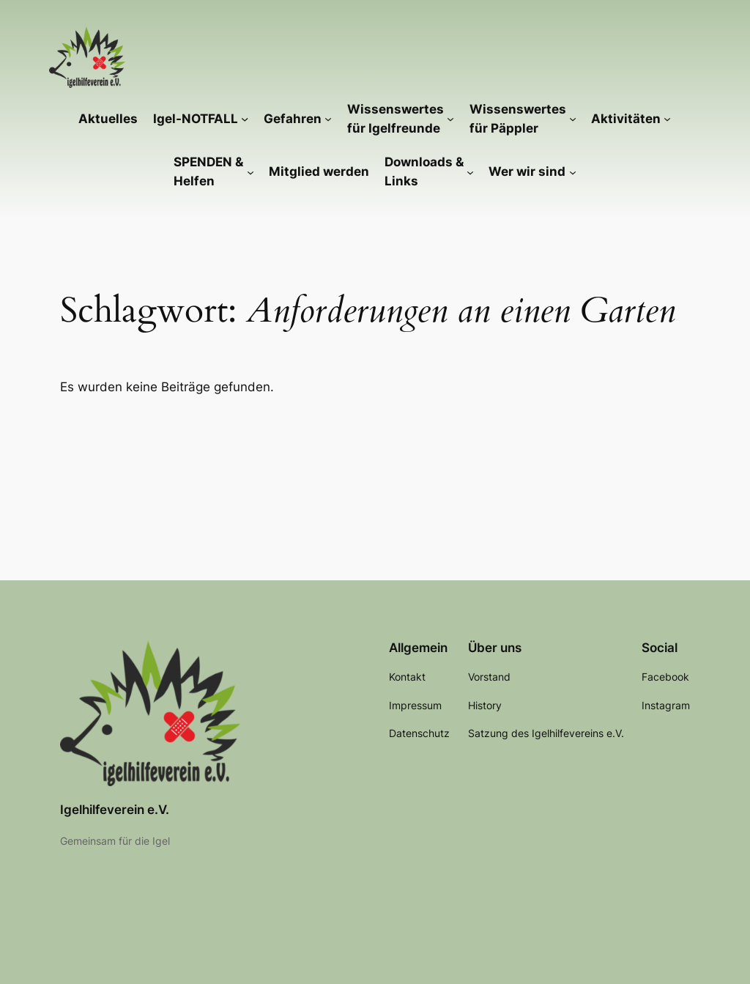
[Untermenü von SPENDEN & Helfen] (250, 171)
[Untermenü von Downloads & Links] (470, 171)
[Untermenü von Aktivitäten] (667, 118)
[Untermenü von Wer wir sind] (572, 171)
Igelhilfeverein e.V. (114, 809)
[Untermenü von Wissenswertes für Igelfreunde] (450, 118)
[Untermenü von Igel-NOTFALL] (244, 118)
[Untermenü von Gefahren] (328, 118)
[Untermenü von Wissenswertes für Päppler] (572, 118)
